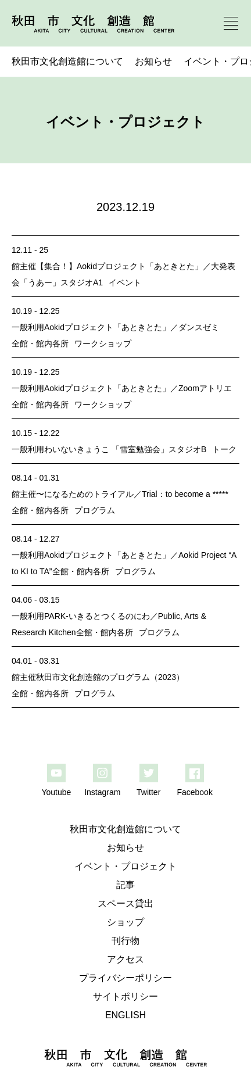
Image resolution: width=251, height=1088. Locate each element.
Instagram (102, 792)
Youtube (56, 792)
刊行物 (125, 941)
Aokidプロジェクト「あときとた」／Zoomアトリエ (138, 388)
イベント (125, 282)
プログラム (94, 510)
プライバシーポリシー (125, 978)
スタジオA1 (81, 282)
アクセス (125, 959)
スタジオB (187, 449)
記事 (125, 885)
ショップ (125, 922)
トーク (224, 449)
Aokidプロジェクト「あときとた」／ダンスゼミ (131, 327)
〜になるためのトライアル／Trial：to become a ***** (132, 494)
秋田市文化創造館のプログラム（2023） (110, 677)
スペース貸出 (125, 903)
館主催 (24, 266)
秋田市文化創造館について (67, 61)
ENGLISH (125, 1015)
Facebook (194, 792)
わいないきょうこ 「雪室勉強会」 (106, 449)
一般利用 (28, 327)
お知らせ (153, 61)
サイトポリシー (125, 996)
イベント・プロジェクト (125, 866)
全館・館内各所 (40, 343)
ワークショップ (102, 343)
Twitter (148, 792)
